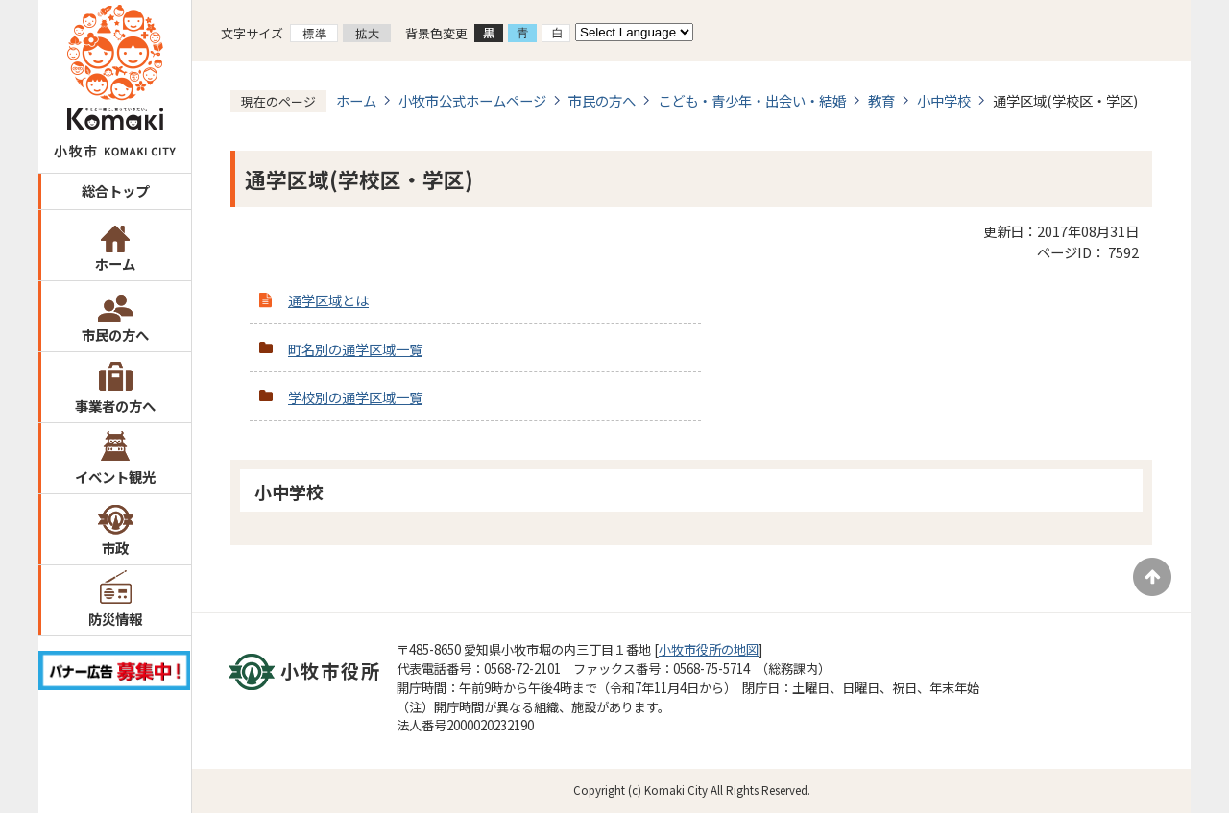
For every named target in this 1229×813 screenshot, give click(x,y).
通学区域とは (328, 300)
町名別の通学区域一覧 (355, 349)
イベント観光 (115, 476)
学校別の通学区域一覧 (355, 397)
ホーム (115, 263)
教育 (881, 100)
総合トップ (115, 190)
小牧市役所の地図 (709, 649)
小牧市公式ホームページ (472, 100)
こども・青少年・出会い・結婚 (752, 100)
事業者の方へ (115, 405)
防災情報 (115, 619)
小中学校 (944, 100)
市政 (115, 548)
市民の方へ (115, 334)
